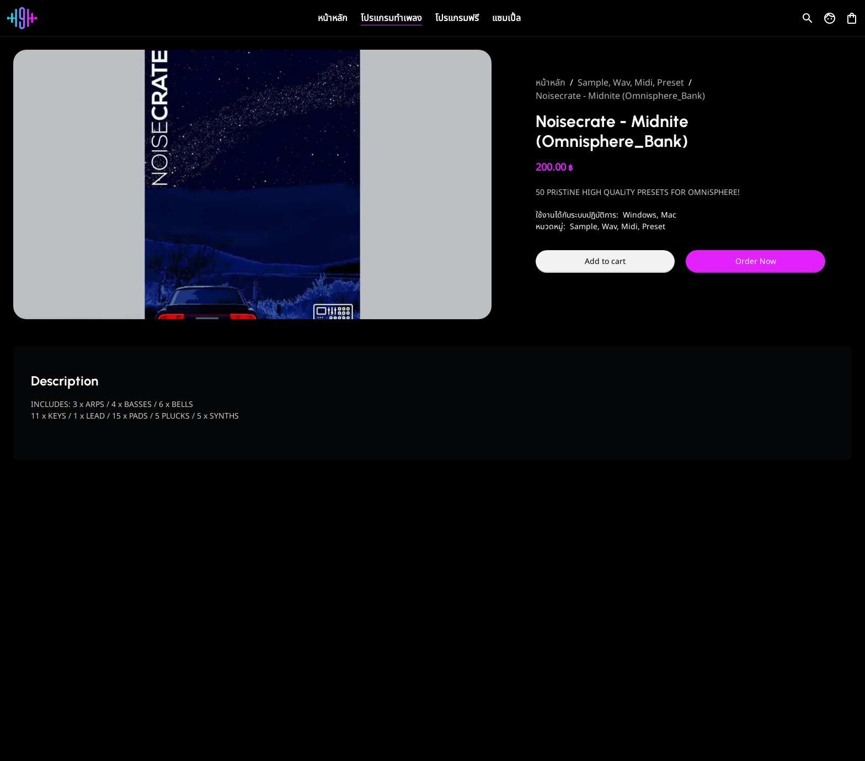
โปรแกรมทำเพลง (391, 18)
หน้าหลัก (333, 18)
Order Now (755, 261)
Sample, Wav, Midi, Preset (631, 82)
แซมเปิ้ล (506, 18)
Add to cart (605, 261)
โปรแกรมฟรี (457, 18)
